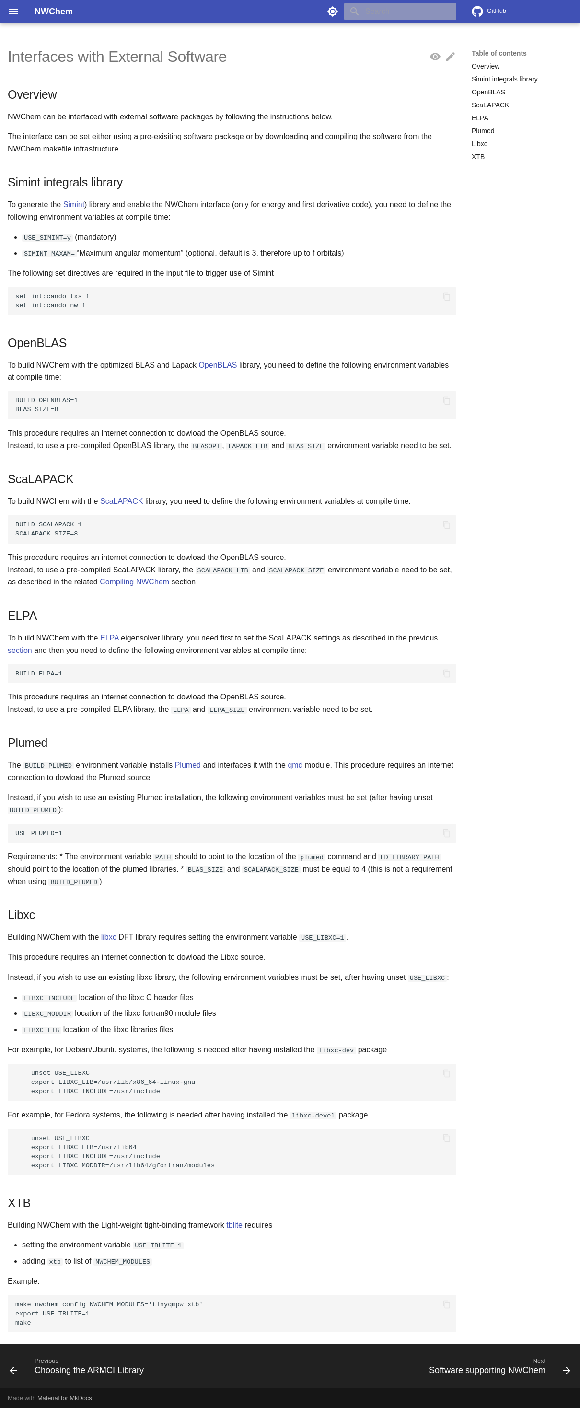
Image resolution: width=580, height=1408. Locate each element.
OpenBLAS (217, 365)
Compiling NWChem (134, 582)
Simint (73, 204)
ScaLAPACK (121, 501)
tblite (234, 1224)
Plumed (188, 765)
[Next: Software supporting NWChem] (497, 1367)
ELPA (109, 637)
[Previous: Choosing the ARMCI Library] (79, 1367)
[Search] (400, 11)
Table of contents (499, 53)
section (20, 650)
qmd (295, 765)
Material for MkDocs (64, 1397)
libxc (108, 936)
